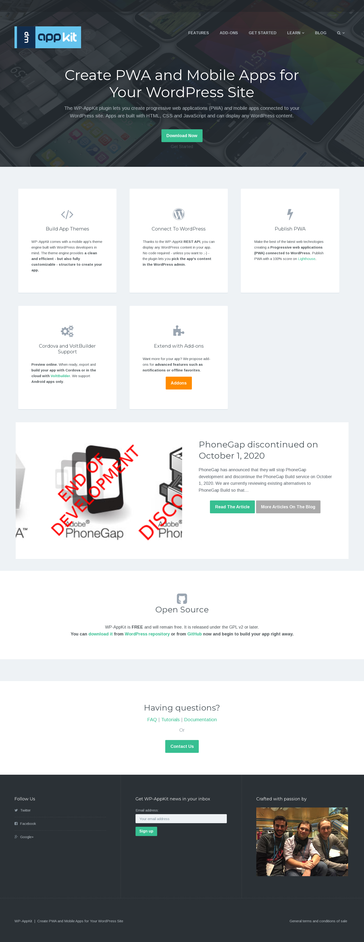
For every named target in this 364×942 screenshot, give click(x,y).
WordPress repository (147, 634)
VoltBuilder (60, 376)
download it (100, 634)
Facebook (28, 824)
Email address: (147, 810)
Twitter (25, 810)
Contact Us (182, 746)
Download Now (181, 135)
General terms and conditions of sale (318, 921)
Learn (293, 33)
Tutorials (170, 719)
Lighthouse (306, 259)
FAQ (152, 719)
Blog (320, 33)
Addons (179, 383)
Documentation (200, 719)
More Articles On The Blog (288, 507)
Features (198, 33)
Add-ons (229, 33)
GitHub (194, 634)
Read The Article (232, 507)
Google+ (27, 837)
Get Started (263, 33)
